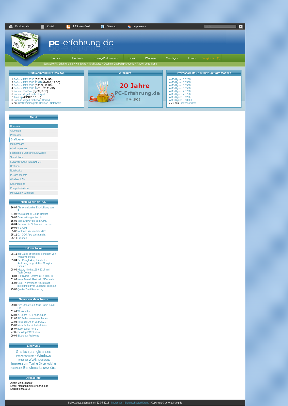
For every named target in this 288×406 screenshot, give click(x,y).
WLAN (33, 359)
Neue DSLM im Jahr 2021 (31, 322)
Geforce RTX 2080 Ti (25, 88)
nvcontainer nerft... (27, 328)
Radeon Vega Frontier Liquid (30, 94)
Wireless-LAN (17, 179)
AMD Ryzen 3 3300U (180, 82)
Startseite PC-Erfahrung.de (58, 63)
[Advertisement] (125, 11)
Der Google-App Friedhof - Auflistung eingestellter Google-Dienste (34, 263)
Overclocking (47, 363)
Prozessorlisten (187, 103)
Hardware (78, 58)
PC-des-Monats (18, 175)
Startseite (56, 58)
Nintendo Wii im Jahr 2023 (31, 231)
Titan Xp (18, 97)
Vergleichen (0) (211, 58)
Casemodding (17, 184)
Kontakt (48, 26)
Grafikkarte (95, 63)
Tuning (33, 363)
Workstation (24, 311)
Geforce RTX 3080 (24, 85)
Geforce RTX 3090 (24, 79)
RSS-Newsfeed (78, 26)
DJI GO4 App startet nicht (31, 234)
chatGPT (22, 227)
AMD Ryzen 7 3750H (180, 94)
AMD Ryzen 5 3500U (180, 85)
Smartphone (16, 157)
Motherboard (17, 144)
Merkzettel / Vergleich (22, 192)
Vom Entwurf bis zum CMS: (32, 221)
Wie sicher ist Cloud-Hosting (32, 214)
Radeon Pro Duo (23, 91)
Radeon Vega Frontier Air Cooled (32, 100)
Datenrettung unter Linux (31, 217)
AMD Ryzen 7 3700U (180, 91)
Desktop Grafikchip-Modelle (119, 63)
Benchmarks (32, 368)
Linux (131, 58)
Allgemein (15, 130)
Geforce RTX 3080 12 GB (28, 82)
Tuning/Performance (106, 58)
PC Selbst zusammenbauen (32, 318)
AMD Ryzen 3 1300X (180, 100)
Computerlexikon (19, 188)
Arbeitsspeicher (18, 148)
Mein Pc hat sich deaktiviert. (32, 325)
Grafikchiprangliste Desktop (33, 103)
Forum (192, 58)
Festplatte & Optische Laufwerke (28, 153)
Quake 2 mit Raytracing (30, 289)
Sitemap (108, 26)
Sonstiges (172, 58)
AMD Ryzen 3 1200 (180, 97)
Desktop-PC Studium (28, 332)
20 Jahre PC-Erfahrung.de (31, 315)
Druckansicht (19, 26)
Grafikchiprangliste (30, 352)
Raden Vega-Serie (147, 63)
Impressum (136, 26)
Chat (53, 368)
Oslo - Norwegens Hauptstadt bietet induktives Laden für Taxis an (36, 284)
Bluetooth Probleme (28, 335)
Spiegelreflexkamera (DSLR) (25, 161)
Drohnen (14, 166)
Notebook (55, 103)
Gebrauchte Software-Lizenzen (34, 224)
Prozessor (15, 135)
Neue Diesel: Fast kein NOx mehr (35, 279)
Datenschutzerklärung (137, 402)
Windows (150, 58)
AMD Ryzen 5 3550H (180, 88)
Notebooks (16, 170)
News (46, 368)
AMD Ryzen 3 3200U (180, 79)
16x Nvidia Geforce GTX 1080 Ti (35, 276)
